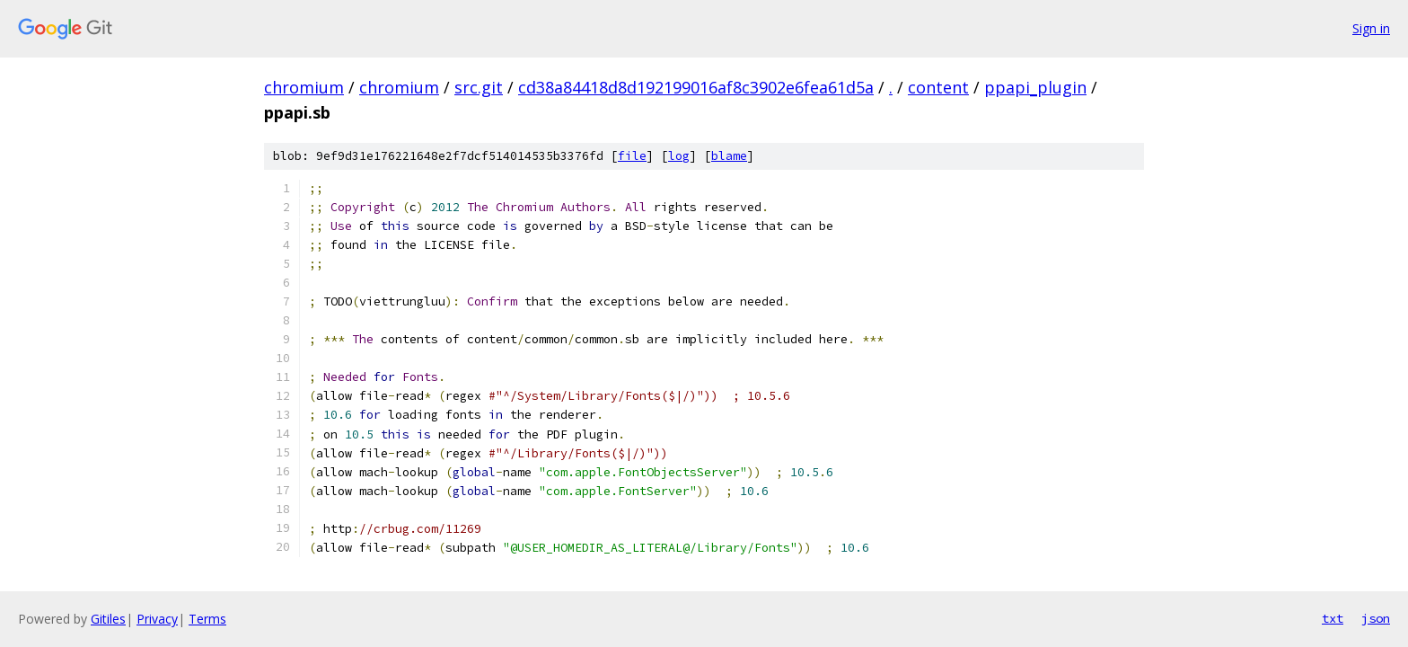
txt (1332, 618)
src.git (478, 87)
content (938, 87)
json (1375, 618)
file (632, 156)
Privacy (157, 618)
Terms (207, 618)
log (679, 156)
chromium (304, 87)
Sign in (1371, 28)
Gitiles (108, 618)
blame (729, 156)
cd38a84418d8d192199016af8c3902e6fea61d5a (696, 87)
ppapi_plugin (1035, 87)
